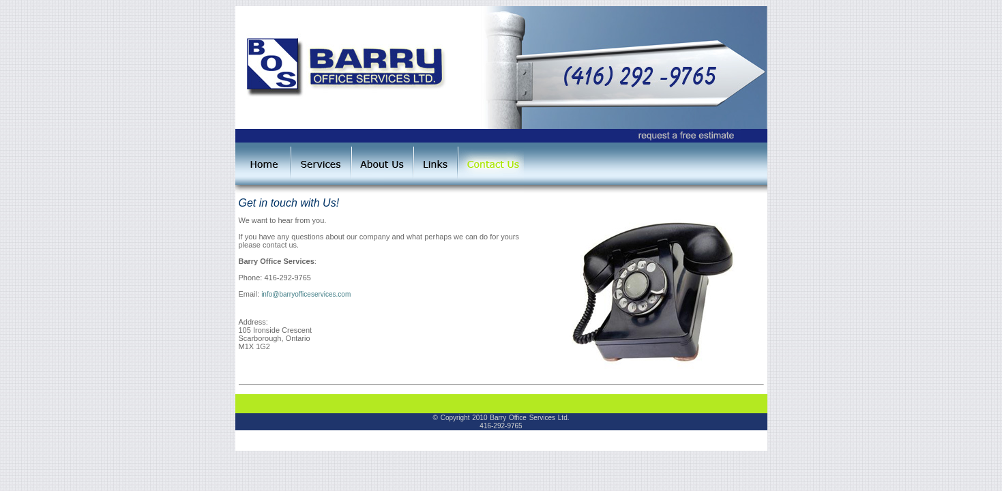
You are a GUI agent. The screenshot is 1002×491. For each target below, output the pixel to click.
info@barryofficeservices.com (306, 294)
